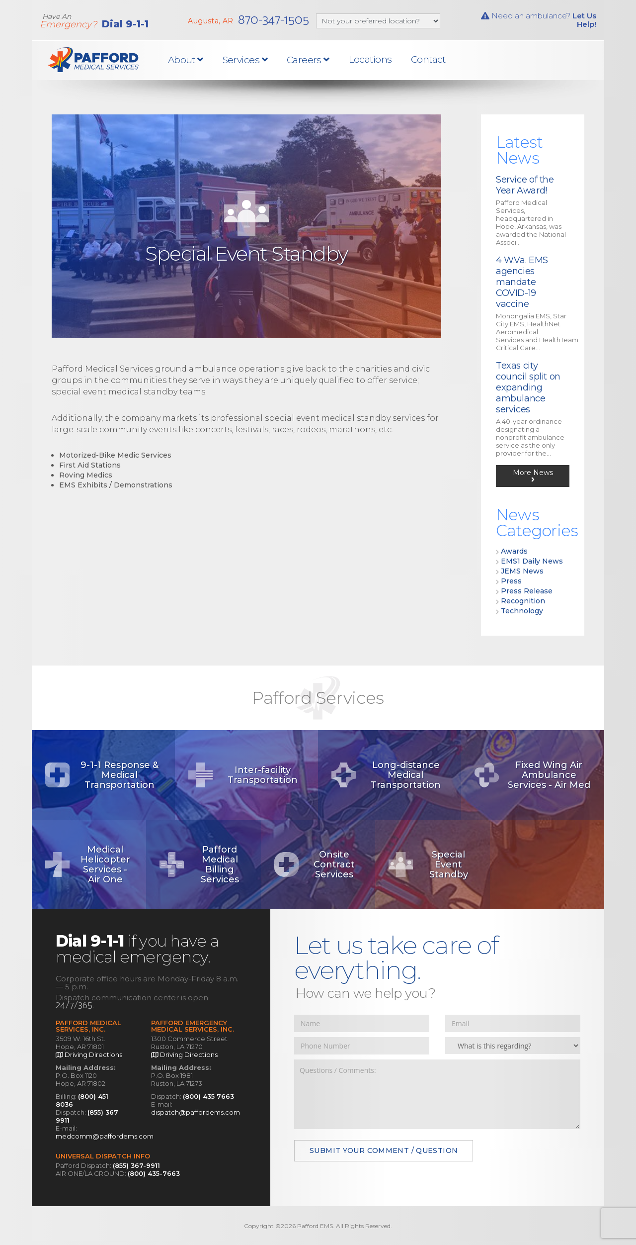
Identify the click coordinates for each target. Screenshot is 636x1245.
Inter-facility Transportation (242, 775)
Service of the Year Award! (525, 185)
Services (245, 60)
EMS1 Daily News (532, 561)
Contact (428, 59)
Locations (370, 59)
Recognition (523, 600)
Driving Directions (89, 1054)
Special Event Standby (427, 864)
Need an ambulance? (538, 20)
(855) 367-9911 (136, 1165)
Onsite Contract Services (314, 864)
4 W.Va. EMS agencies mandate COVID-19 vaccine (522, 282)
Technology (522, 610)
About (185, 60)
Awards (514, 551)
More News (533, 475)
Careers (308, 60)
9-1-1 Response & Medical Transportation (101, 775)
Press (511, 580)
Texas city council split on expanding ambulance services (528, 387)
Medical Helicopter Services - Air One (87, 864)
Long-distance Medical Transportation (385, 775)
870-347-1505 (273, 20)
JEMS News (522, 571)
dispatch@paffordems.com (195, 1112)
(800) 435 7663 (208, 1096)
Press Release (527, 590)
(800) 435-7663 (154, 1173)
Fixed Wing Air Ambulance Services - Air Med (531, 775)
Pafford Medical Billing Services (198, 864)
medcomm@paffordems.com (105, 1136)
